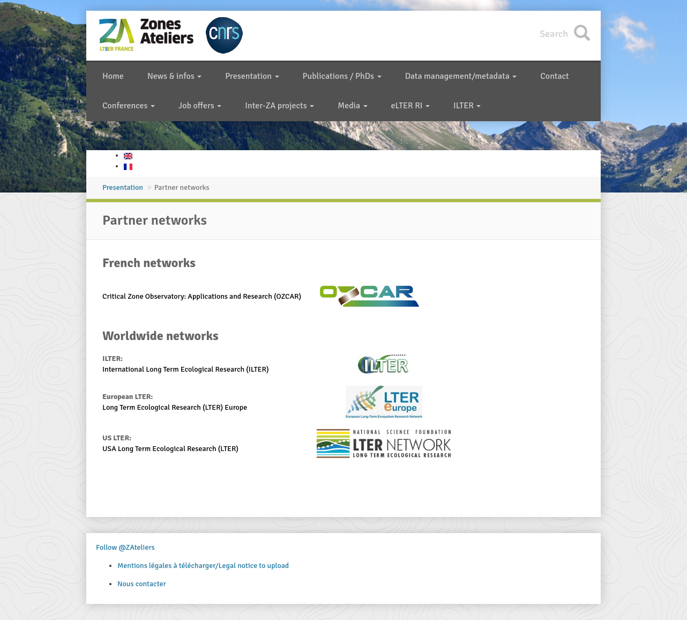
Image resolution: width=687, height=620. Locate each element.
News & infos (174, 76)
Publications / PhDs (342, 76)
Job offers (199, 105)
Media (352, 105)
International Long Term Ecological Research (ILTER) (185, 369)
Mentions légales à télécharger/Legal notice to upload (203, 565)
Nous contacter (141, 583)
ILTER (467, 105)
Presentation (252, 76)
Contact (554, 76)
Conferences (128, 105)
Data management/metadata (461, 76)
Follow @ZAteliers (125, 547)
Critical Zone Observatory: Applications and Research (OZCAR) (201, 296)
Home (113, 76)
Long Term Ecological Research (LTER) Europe (174, 407)
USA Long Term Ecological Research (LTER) (170, 448)
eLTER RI (410, 105)
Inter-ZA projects (279, 105)
